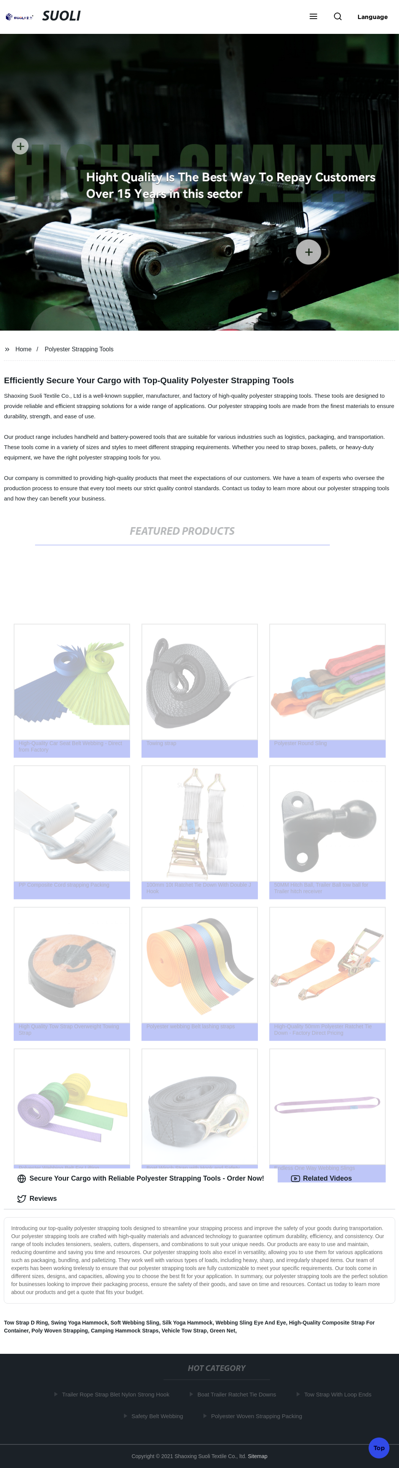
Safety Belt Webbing (158, 1416)
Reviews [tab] (37, 1198)
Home (23, 349)
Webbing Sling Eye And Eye (251, 1323)
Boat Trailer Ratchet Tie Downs (238, 1394)
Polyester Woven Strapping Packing (258, 1416)
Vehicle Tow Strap (184, 1331)
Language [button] (373, 16)
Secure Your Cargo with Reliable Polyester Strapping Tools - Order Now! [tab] (140, 1178)
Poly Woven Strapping (60, 1331)
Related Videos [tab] (321, 1178)
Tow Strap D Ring (26, 1323)
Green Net (222, 1331)
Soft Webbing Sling (135, 1323)
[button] (313, 17)
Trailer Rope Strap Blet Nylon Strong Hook (117, 1394)
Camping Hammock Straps (125, 1331)
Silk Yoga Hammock (187, 1323)
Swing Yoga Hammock (79, 1323)
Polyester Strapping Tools (79, 349)
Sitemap (257, 1456)
